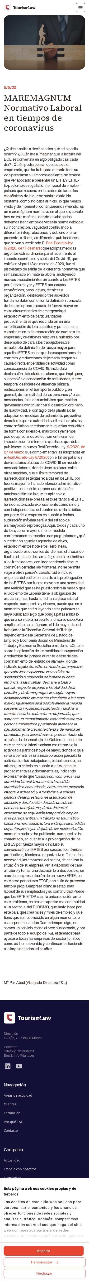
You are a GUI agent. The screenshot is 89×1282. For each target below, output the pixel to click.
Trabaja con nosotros (20, 1169)
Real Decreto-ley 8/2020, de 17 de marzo (38, 245)
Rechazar (44, 1273)
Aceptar (43, 1250)
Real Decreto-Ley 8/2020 (26, 457)
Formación (12, 1113)
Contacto (11, 1130)
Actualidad (12, 1160)
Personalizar (44, 1262)
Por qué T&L (13, 1121)
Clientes (10, 1104)
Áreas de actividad (18, 1095)
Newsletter (12, 1178)
